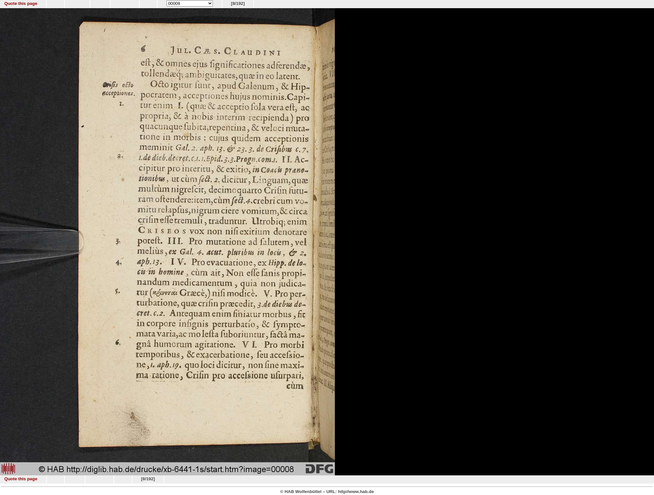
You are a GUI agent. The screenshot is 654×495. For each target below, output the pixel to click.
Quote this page (20, 3)
